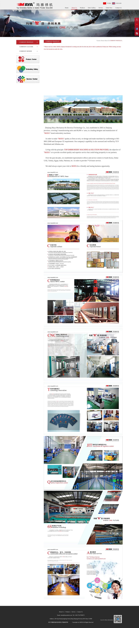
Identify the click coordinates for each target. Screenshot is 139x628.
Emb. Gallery (92, 7)
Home (66, 7)
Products (82, 7)
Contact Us (118, 7)
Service (101, 7)
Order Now (109, 7)
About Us (74, 7)
